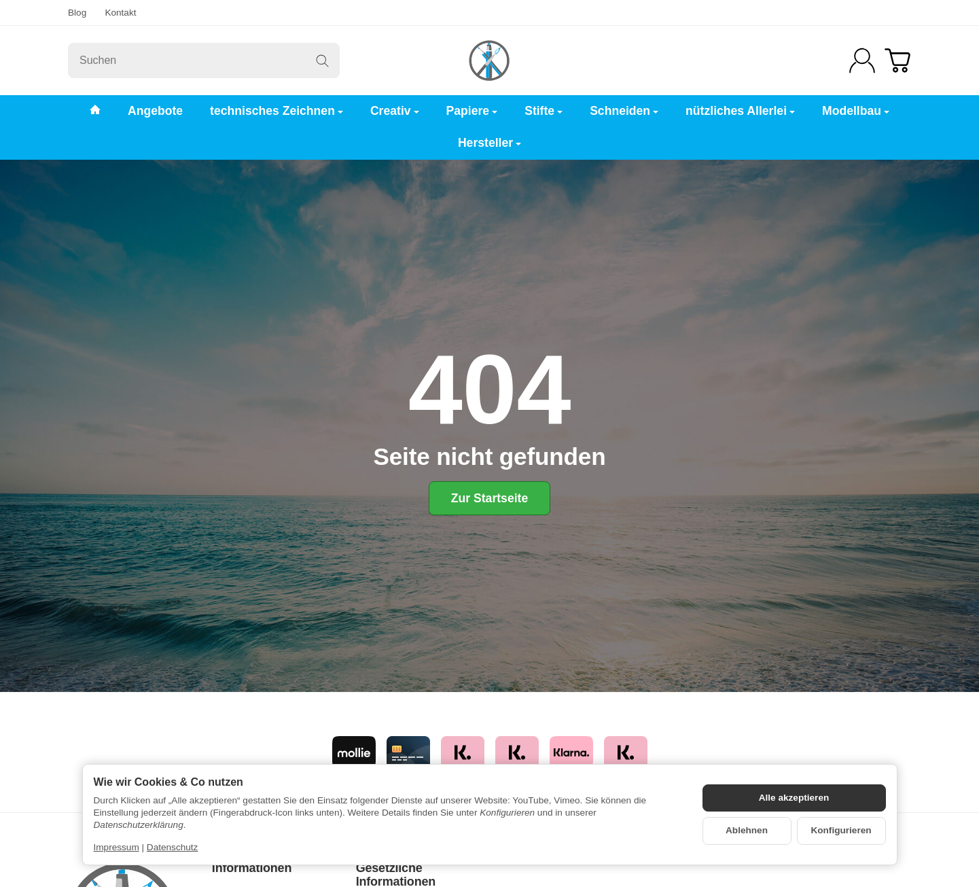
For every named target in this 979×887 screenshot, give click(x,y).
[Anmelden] (862, 60)
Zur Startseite (489, 498)
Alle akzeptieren (794, 798)
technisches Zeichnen (276, 111)
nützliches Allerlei (740, 111)
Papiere (472, 111)
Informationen (251, 868)
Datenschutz (172, 847)
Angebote (155, 111)
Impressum (116, 847)
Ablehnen (747, 830)
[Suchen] (204, 60)
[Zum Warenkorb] (897, 60)
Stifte (543, 111)
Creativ (394, 111)
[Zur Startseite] (489, 60)
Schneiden (624, 111)
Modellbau (855, 111)
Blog (77, 12)
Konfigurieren (841, 830)
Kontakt (120, 12)
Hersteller (489, 143)
